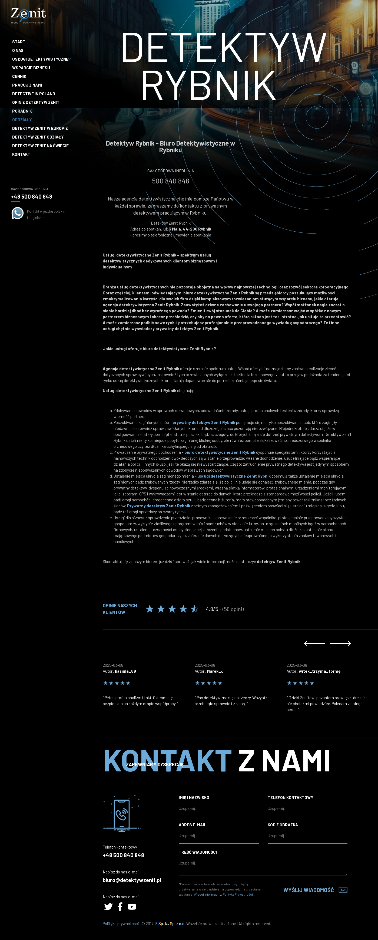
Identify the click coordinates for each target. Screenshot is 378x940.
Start (18, 41)
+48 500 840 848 (31, 196)
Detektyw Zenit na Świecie (40, 145)
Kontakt (21, 154)
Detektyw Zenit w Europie (40, 128)
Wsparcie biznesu (31, 67)
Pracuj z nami (27, 85)
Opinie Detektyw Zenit (35, 102)
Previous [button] (314, 643)
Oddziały (22, 119)
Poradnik (22, 111)
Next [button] (340, 643)
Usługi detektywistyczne (41, 59)
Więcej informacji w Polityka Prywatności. (224, 894)
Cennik (19, 76)
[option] (149, 682)
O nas (18, 50)
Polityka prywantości (121, 923)
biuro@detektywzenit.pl (132, 880)
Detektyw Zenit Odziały (38, 136)
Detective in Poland (33, 93)
